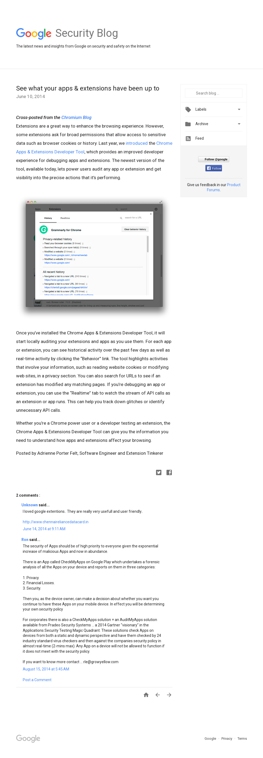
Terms (242, 739)
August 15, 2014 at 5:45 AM (46, 669)
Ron (25, 539)
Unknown (30, 505)
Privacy (227, 739)
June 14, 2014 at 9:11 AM (44, 529)
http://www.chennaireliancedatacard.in (55, 522)
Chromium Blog (76, 117)
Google (211, 739)
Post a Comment (37, 680)
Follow (214, 168)
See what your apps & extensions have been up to (87, 88)
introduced (137, 143)
